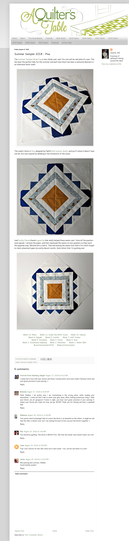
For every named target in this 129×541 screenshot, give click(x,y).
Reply (22, 384)
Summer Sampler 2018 (28, 362)
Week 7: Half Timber (71, 337)
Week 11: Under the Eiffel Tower (54, 334)
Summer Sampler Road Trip (30, 59)
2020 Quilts (30, 43)
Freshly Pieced (24, 240)
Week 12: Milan (29, 334)
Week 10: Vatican (78, 334)
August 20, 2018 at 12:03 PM (36, 459)
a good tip (40, 240)
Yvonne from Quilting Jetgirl (32, 375)
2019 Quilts (43, 43)
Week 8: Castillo (52, 337)
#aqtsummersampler (66, 345)
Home (14, 38)
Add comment (21, 474)
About (22, 38)
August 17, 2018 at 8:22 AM (57, 375)
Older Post (89, 531)
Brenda (23, 392)
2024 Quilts (87, 38)
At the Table (67, 43)
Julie (22, 445)
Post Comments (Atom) (34, 535)
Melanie (23, 415)
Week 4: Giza (71, 340)
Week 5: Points (56, 340)
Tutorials (49, 38)
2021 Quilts (17, 43)
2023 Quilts (100, 38)
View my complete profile (111, 64)
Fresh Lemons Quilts (59, 151)
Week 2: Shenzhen (58, 342)
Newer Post (19, 531)
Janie (22, 459)
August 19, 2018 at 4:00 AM (36, 445)
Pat (21, 431)
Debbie (25, 359)
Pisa (33, 151)
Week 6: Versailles (39, 340)
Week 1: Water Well (77, 342)
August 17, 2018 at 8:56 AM (38, 392)
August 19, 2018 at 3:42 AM (35, 431)
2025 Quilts (74, 38)
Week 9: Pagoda (35, 337)
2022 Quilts (113, 38)
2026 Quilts (61, 38)
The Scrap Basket (35, 38)
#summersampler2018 (44, 345)
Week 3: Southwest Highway (34, 342)
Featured (55, 43)
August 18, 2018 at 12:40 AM (39, 415)
